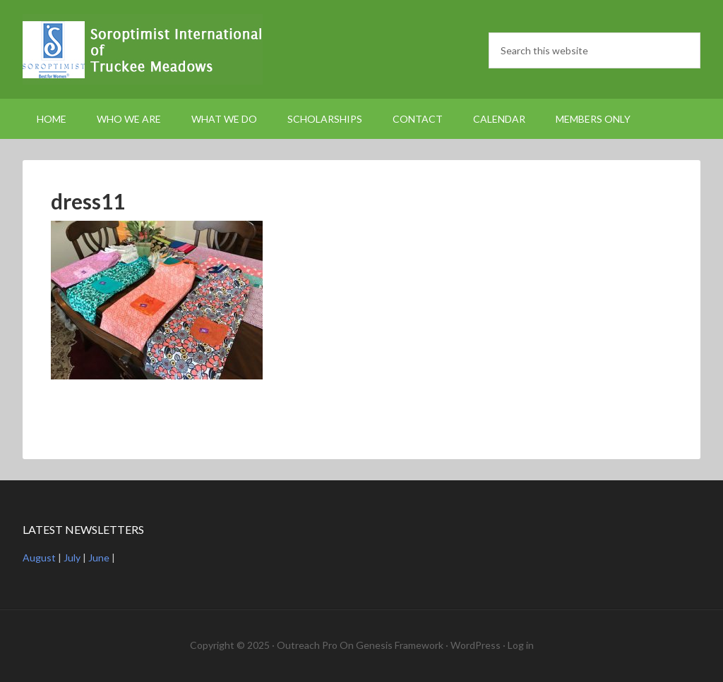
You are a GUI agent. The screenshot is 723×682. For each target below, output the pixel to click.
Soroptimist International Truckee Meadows (143, 49)
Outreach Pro (307, 645)
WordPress (475, 645)
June (98, 558)
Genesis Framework (399, 645)
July (72, 558)
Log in (521, 645)
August (39, 558)
